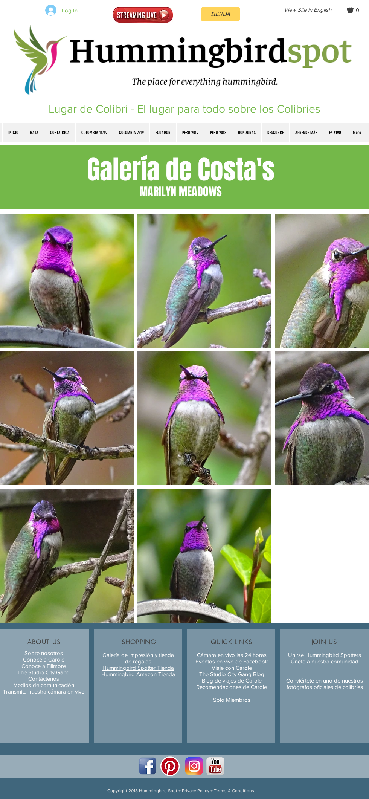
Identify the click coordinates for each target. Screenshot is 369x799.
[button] (356, 10)
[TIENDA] (220, 14)
